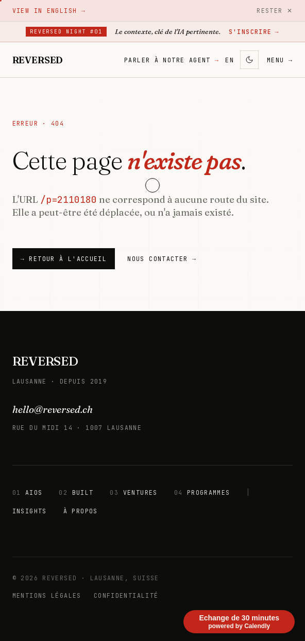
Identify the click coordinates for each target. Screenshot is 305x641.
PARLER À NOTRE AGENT (171, 60)
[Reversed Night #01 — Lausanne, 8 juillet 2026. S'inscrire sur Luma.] (152, 32)
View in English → (49, 10)
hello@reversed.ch (52, 409)
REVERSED (45, 361)
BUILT (76, 492)
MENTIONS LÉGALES (46, 595)
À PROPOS (80, 511)
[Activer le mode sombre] (249, 59)
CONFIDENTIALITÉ (126, 595)
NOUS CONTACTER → (161, 259)
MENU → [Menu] (280, 60)
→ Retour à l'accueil (64, 259)
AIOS (27, 492)
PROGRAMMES (202, 492)
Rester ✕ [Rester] (275, 10)
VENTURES (133, 492)
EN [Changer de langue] (229, 60)
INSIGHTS (29, 511)
